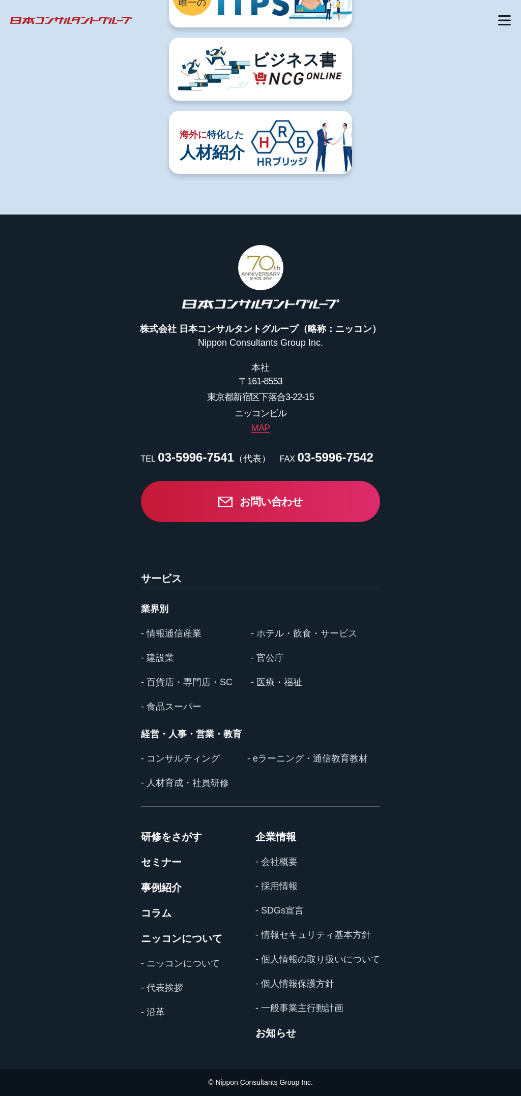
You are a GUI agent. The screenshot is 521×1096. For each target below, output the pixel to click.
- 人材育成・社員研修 (185, 783)
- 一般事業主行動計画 (299, 1008)
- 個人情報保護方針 (294, 984)
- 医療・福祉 (276, 682)
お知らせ (275, 1033)
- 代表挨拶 (162, 988)
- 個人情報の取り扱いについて (317, 959)
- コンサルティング (180, 758)
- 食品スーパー (171, 707)
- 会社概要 (276, 862)
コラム (156, 913)
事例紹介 (161, 887)
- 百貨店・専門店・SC (187, 682)
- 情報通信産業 (171, 633)
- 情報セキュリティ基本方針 (313, 935)
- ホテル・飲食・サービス (304, 633)
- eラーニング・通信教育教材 (307, 758)
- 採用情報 (276, 886)
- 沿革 (153, 1012)
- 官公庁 (267, 658)
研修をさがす (171, 837)
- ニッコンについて (180, 963)
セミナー (161, 862)
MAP (260, 428)
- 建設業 (157, 658)
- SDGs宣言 (279, 910)
